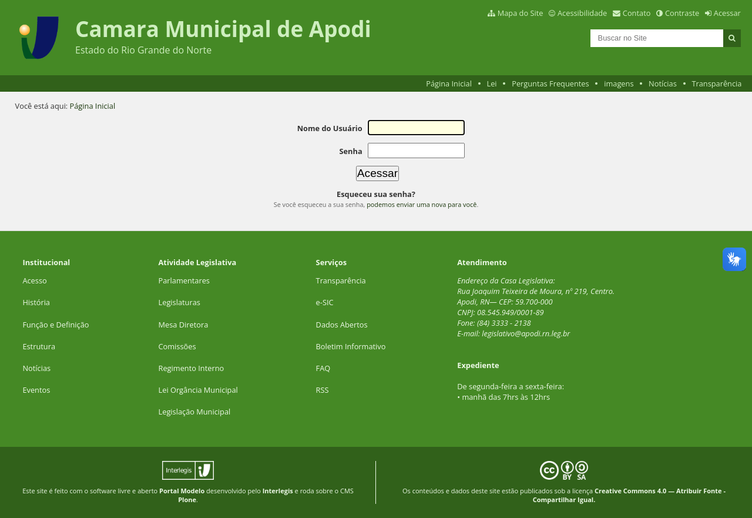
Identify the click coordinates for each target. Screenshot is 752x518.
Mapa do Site (520, 13)
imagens (618, 83)
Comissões (177, 346)
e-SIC (325, 302)
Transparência (716, 83)
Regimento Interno (191, 368)
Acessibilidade (582, 13)
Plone (187, 499)
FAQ (323, 368)
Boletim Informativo (351, 346)
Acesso (34, 280)
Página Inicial (449, 83)
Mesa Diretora (184, 324)
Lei (491, 83)
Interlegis (278, 490)
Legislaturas (179, 302)
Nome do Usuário (329, 128)
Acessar (727, 13)
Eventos (36, 390)
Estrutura (38, 346)
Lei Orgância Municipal (198, 390)
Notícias (663, 83)
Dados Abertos (342, 324)
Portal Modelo (181, 490)
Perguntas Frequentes (550, 83)
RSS (322, 390)
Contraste (682, 13)
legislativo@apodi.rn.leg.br (526, 333)
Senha (350, 151)
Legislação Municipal (195, 411)
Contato (637, 13)
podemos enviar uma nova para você (421, 204)
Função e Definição (55, 324)
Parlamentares (184, 280)
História (36, 302)
